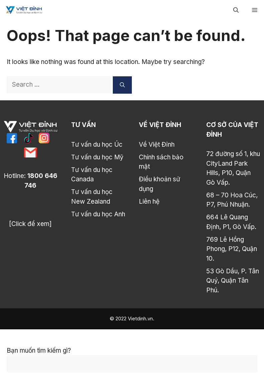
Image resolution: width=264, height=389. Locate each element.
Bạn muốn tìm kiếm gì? (39, 350)
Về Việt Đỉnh (157, 144)
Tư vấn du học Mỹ (97, 157)
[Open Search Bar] (236, 10)
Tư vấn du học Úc (96, 144)
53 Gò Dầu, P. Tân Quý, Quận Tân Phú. (232, 280)
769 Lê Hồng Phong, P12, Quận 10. (231, 249)
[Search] (122, 85)
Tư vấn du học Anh (98, 214)
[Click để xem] (30, 224)
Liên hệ (149, 201)
